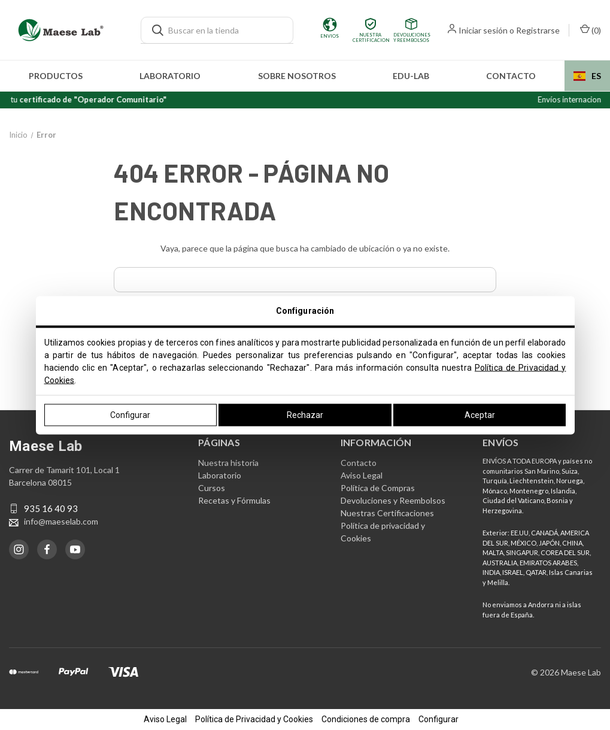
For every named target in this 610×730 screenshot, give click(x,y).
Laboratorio (170, 76)
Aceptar (480, 414)
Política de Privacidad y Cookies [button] (254, 719)
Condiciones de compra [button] (365, 719)
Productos (56, 76)
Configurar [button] (438, 719)
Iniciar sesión (483, 30)
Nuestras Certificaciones (387, 513)
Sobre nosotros (297, 76)
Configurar (130, 414)
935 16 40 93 (51, 508)
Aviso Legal (362, 475)
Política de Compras (378, 488)
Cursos (211, 488)
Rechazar (305, 414)
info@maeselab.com (61, 521)
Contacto (511, 76)
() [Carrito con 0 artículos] (590, 29)
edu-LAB (411, 76)
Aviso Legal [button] (165, 719)
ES (587, 76)
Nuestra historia (228, 463)
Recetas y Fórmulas (234, 500)
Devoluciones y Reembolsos (393, 500)
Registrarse (538, 30)
